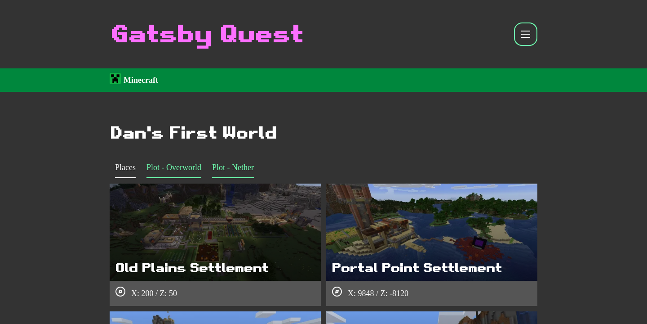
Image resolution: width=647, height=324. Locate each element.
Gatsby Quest (206, 34)
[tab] (125, 169)
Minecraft (141, 79)
